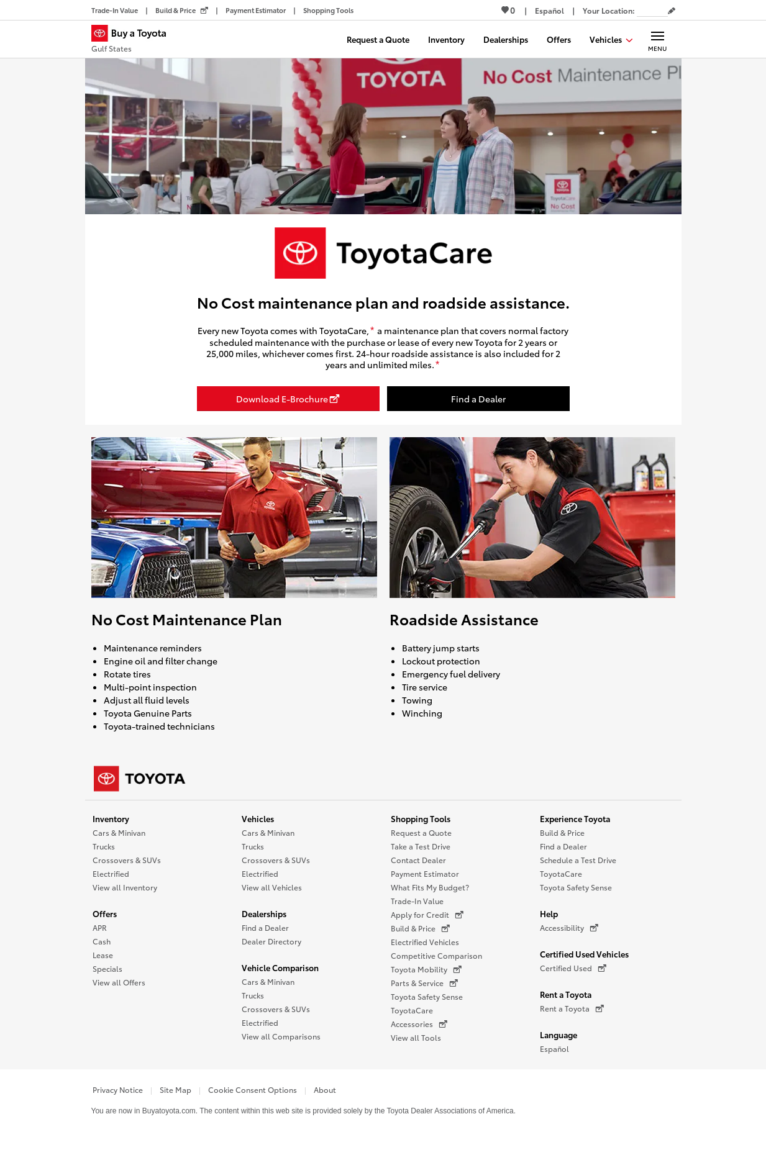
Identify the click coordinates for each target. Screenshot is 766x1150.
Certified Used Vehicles (584, 953)
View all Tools (416, 1037)
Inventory (111, 818)
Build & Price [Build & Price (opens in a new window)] (420, 928)
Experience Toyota (575, 818)
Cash (102, 941)
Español (554, 1048)
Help (549, 913)
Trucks (104, 846)
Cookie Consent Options (252, 1089)
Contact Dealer (418, 859)
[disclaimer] (372, 331)
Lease (103, 954)
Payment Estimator (425, 873)
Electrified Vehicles (425, 941)
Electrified (111, 873)
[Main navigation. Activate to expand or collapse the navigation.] (657, 39)
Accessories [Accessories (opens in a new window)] (419, 1024)
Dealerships (264, 913)
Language (558, 1034)
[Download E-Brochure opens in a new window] (288, 398)
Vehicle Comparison (280, 967)
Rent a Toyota (565, 994)
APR (100, 927)
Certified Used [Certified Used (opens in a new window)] (573, 968)
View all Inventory (125, 887)
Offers (105, 913)
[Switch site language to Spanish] (549, 10)
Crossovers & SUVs (127, 859)
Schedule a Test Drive (578, 859)
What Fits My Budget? (430, 887)
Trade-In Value (417, 900)
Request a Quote (421, 832)
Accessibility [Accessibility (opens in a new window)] (569, 928)
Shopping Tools (420, 818)
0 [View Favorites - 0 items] (508, 10)
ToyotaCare (412, 1010)
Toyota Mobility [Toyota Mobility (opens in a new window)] (426, 969)
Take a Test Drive (420, 846)
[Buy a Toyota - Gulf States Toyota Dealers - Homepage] (134, 40)
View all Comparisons (281, 1036)
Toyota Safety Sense (427, 996)
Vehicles (258, 818)
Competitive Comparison (436, 955)
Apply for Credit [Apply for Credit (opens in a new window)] (427, 914)
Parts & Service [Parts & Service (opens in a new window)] (424, 983)
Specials (107, 968)
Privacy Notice (118, 1089)
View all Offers (119, 982)
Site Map (175, 1089)
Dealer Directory (271, 941)
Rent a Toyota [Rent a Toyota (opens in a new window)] (572, 1008)
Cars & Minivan (119, 832)
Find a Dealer (265, 927)
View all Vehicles (272, 887)
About (325, 1089)
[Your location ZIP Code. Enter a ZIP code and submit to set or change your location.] (652, 10)
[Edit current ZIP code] (671, 11)
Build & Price (562, 832)
